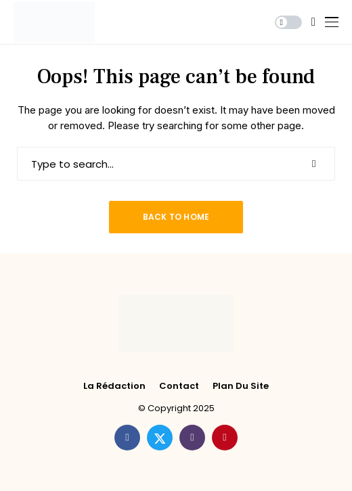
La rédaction (114, 386)
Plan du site (241, 386)
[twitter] (160, 437)
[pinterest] (225, 437)
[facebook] (127, 437)
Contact (179, 386)
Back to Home (176, 217)
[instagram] (192, 437)
